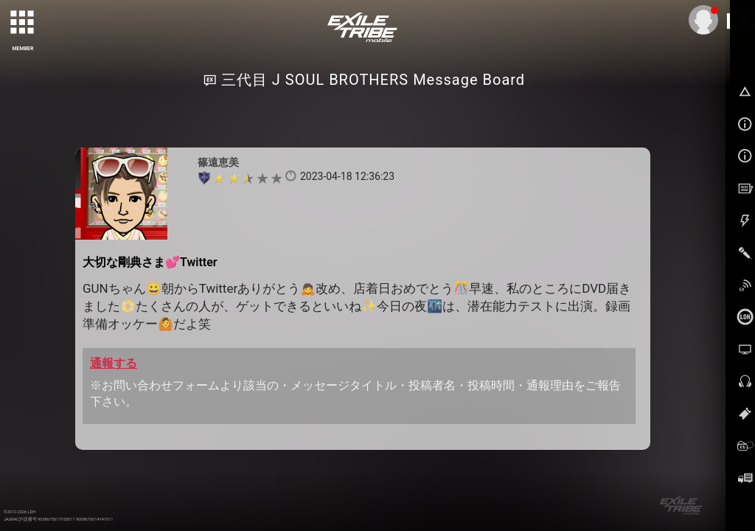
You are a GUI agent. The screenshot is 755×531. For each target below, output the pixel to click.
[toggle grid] (23, 23)
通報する (113, 363)
